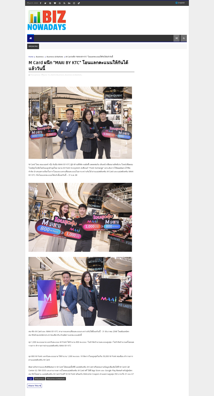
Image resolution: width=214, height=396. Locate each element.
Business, (61, 75)
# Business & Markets (56, 378)
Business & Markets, (73, 75)
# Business (39, 378)
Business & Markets (55, 56)
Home (31, 56)
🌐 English (180, 3)
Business (40, 56)
